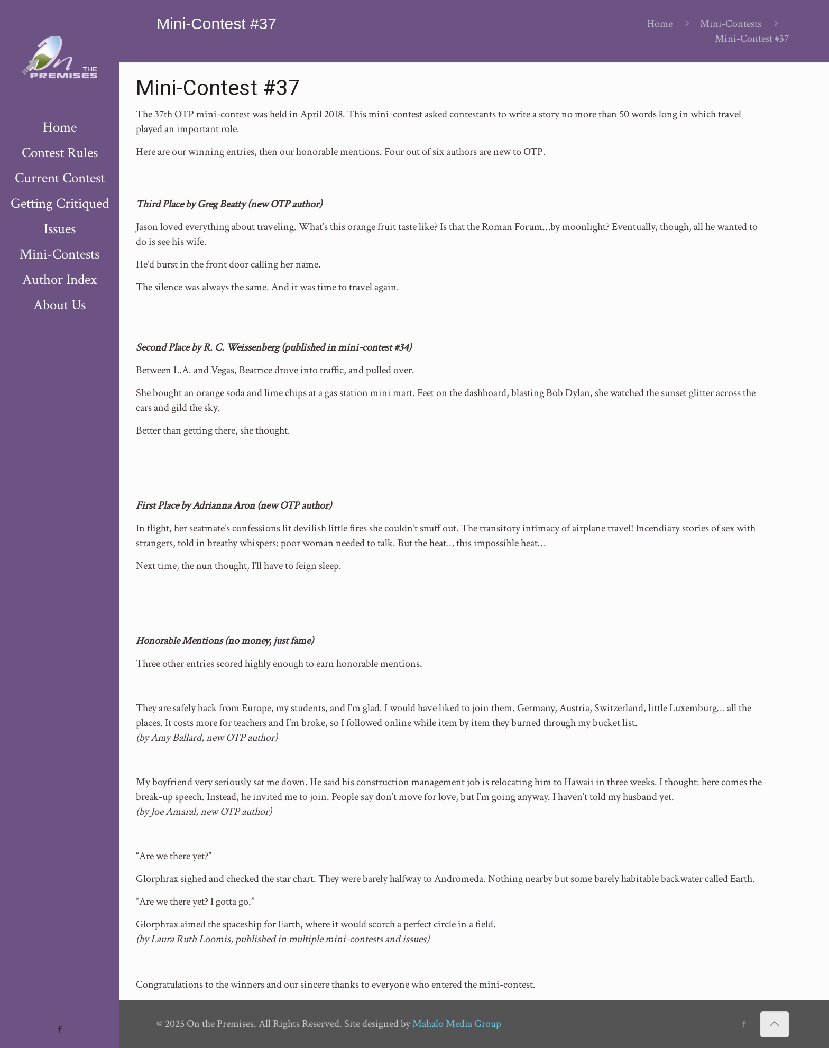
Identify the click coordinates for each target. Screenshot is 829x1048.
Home (660, 24)
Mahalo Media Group (456, 1024)
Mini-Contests (730, 24)
